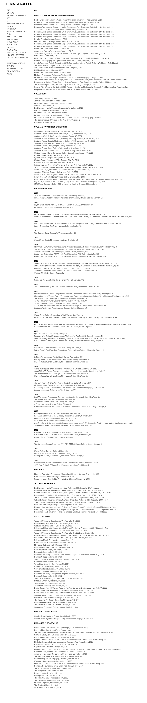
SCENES (10, 47)
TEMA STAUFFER (19, 4)
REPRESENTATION (15, 69)
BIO (8, 10)
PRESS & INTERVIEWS (16, 16)
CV (8, 18)
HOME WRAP (12, 42)
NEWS (9, 74)
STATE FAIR (12, 45)
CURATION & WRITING (16, 63)
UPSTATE (11, 26)
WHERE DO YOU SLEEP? (17, 58)
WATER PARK (12, 39)
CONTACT (11, 66)
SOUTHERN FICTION (15, 24)
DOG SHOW (12, 50)
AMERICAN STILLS (14, 37)
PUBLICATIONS (13, 71)
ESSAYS (10, 13)
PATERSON (11, 29)
